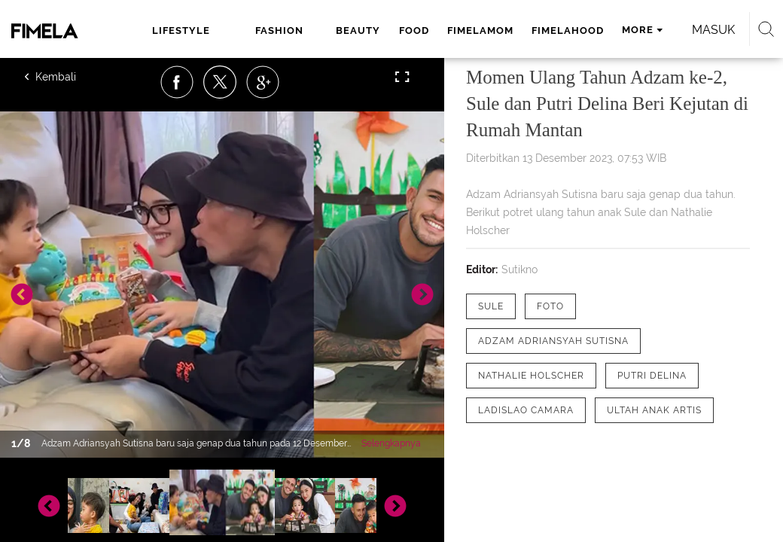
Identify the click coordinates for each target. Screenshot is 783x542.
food (414, 30)
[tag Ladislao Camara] (526, 410)
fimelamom (480, 30)
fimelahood (568, 30)
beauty (358, 30)
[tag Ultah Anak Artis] (654, 410)
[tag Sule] (491, 306)
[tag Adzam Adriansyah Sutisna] (553, 341)
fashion (279, 30)
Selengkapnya (391, 443)
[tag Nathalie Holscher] (531, 376)
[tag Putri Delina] (652, 376)
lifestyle (181, 30)
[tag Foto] (550, 306)
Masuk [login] (713, 30)
